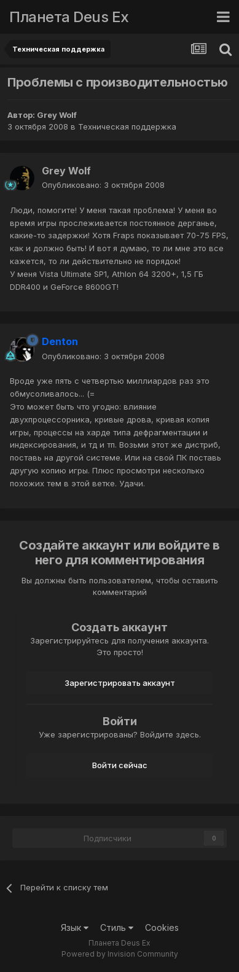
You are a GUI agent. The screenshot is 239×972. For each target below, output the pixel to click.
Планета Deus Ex (69, 17)
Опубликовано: (103, 185)
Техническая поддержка (127, 126)
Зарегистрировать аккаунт (120, 683)
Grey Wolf (57, 115)
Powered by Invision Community (119, 953)
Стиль (116, 927)
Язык (74, 927)
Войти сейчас (119, 765)
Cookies (162, 927)
